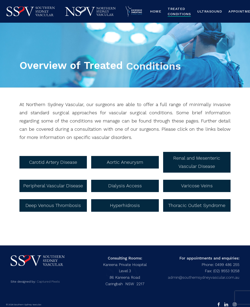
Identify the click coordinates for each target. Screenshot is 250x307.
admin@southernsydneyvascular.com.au (203, 277)
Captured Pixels (48, 281)
